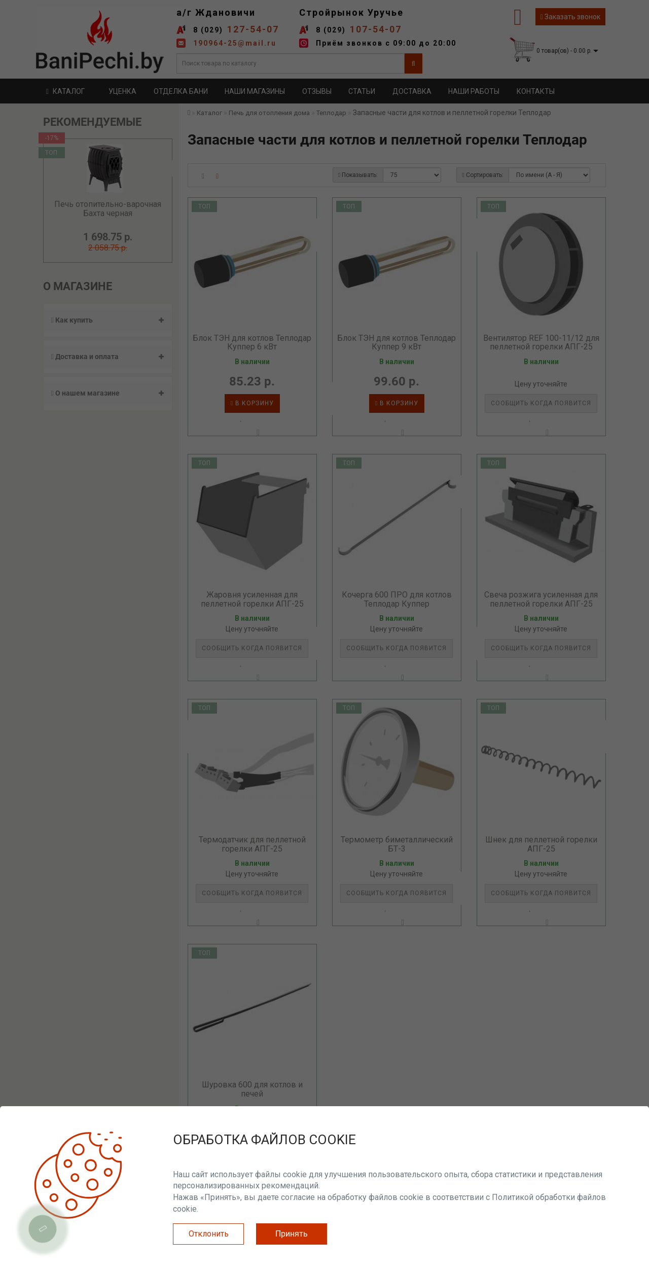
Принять (291, 1234)
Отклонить (209, 1234)
